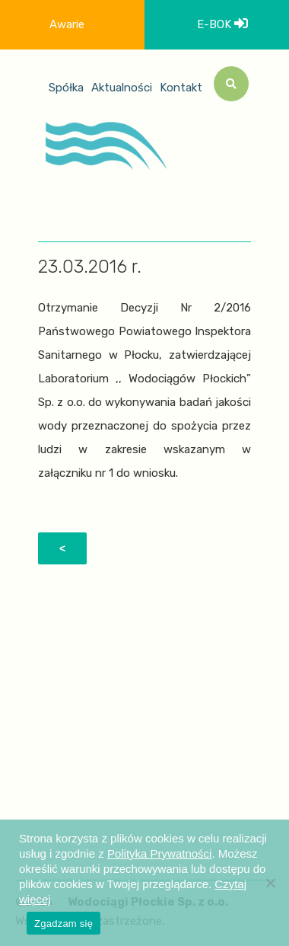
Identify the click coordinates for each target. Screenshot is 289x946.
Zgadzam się (63, 923)
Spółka (66, 87)
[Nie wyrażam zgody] (270, 882)
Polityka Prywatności (159, 853)
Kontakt (181, 87)
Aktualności (121, 87)
